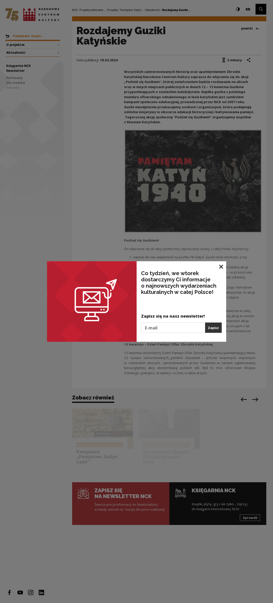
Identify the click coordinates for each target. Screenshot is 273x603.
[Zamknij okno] (221, 266)
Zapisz (213, 327)
